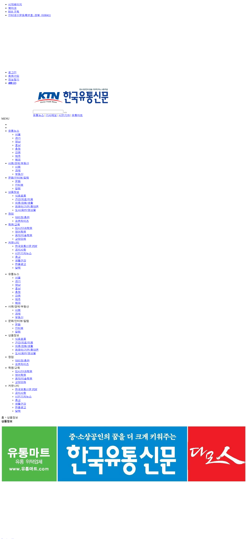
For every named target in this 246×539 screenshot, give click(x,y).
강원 (18, 152)
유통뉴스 (38, 115)
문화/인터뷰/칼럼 (18, 177)
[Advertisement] (123, 44)
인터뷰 (19, 184)
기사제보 (51, 115)
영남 (18, 141)
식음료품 (20, 195)
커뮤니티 (13, 242)
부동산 (19, 174)
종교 (18, 256)
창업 (11, 213)
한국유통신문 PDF (26, 246)
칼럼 (18, 188)
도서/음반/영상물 (25, 210)
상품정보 (13, 192)
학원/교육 (14, 224)
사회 (18, 166)
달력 (18, 267)
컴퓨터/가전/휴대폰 (27, 206)
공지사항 (20, 249)
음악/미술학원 (23, 235)
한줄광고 (20, 264)
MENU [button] (5, 118)
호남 (18, 145)
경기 (18, 138)
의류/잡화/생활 (24, 202)
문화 (18, 181)
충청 (18, 148)
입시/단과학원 (23, 228)
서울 (18, 134)
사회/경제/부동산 (18, 163)
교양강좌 (20, 238)
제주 (18, 156)
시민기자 (64, 115)
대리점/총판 (22, 217)
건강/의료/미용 (24, 199)
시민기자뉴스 (23, 253)
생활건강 (20, 260)
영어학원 (20, 231)
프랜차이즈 (22, 220)
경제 (18, 170)
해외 (18, 159)
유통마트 (77, 115)
